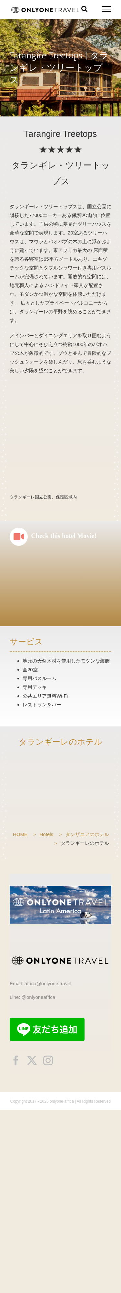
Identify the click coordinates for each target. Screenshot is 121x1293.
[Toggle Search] (84, 9)
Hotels (46, 834)
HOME (20, 834)
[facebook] (16, 1060)
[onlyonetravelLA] (60, 888)
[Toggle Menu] (107, 9)
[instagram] (48, 1060)
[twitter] (32, 1060)
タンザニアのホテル (87, 834)
